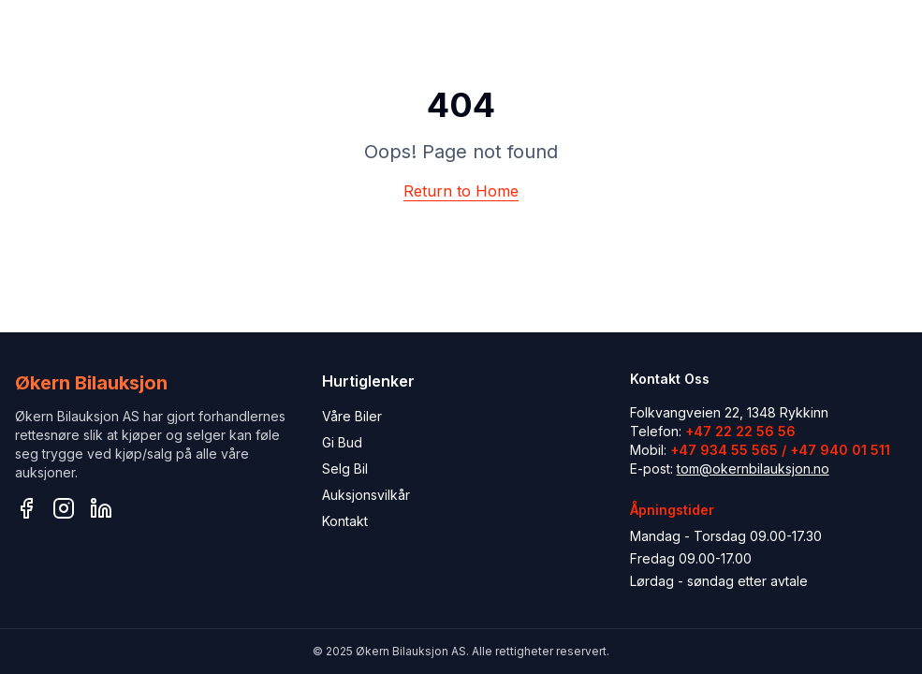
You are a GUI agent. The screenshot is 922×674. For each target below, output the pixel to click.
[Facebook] (26, 508)
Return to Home (461, 191)
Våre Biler (352, 416)
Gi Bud (342, 442)
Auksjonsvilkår (366, 495)
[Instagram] (63, 508)
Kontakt (345, 521)
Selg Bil (345, 468)
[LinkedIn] (101, 508)
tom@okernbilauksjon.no (753, 468)
